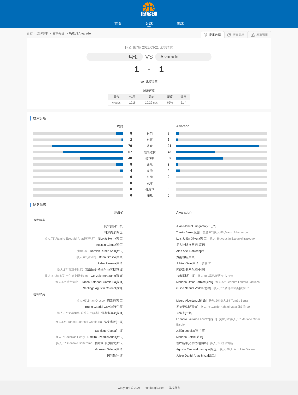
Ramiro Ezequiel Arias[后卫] (105, 337)
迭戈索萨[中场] (113, 321)
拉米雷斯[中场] (185, 275)
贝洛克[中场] (184, 313)
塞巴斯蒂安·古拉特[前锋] (192, 343)
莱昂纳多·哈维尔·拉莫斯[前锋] (104, 269)
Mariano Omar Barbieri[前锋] (194, 282)
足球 (149, 24)
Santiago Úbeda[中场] (109, 330)
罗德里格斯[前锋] (187, 306)
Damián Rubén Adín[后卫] (106, 251)
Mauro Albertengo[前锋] (191, 300)
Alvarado (169, 56)
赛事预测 (262, 34)
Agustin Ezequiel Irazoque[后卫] (196, 349)
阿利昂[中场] (115, 355)
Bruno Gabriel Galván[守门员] (104, 306)
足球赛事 (42, 33)
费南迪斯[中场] (185, 257)
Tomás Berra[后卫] (188, 232)
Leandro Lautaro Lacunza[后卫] (196, 319)
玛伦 (133, 56)
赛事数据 (215, 34)
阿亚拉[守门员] (113, 226)
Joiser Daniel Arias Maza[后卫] (196, 355)
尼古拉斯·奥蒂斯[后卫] (190, 244)
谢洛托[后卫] (115, 300)
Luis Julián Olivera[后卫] (191, 238)
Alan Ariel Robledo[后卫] (192, 251)
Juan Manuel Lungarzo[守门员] (196, 226)
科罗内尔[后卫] (113, 232)
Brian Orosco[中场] (111, 257)
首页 (117, 24)
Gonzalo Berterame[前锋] (107, 275)
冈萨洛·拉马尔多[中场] (190, 269)
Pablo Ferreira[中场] (110, 263)
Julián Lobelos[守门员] (190, 330)
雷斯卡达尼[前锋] (112, 313)
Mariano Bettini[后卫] (189, 337)
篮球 (180, 24)
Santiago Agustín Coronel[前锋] (103, 288)
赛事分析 (238, 34)
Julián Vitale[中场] (187, 263)
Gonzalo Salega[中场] (109, 349)
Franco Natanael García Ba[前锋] (102, 282)
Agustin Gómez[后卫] (109, 244)
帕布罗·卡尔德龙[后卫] (109, 343)
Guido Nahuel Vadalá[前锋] (193, 288)
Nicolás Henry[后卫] (110, 238)
